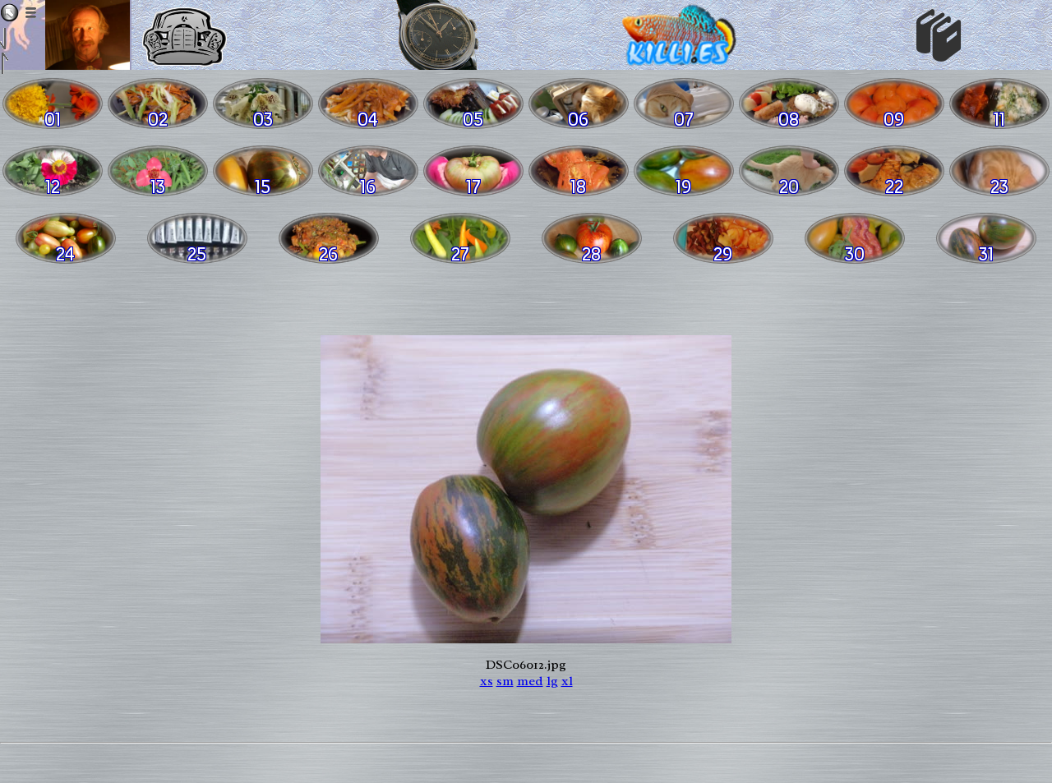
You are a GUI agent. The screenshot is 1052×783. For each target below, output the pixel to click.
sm (505, 681)
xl (567, 681)
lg (552, 681)
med (530, 681)
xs (486, 681)
